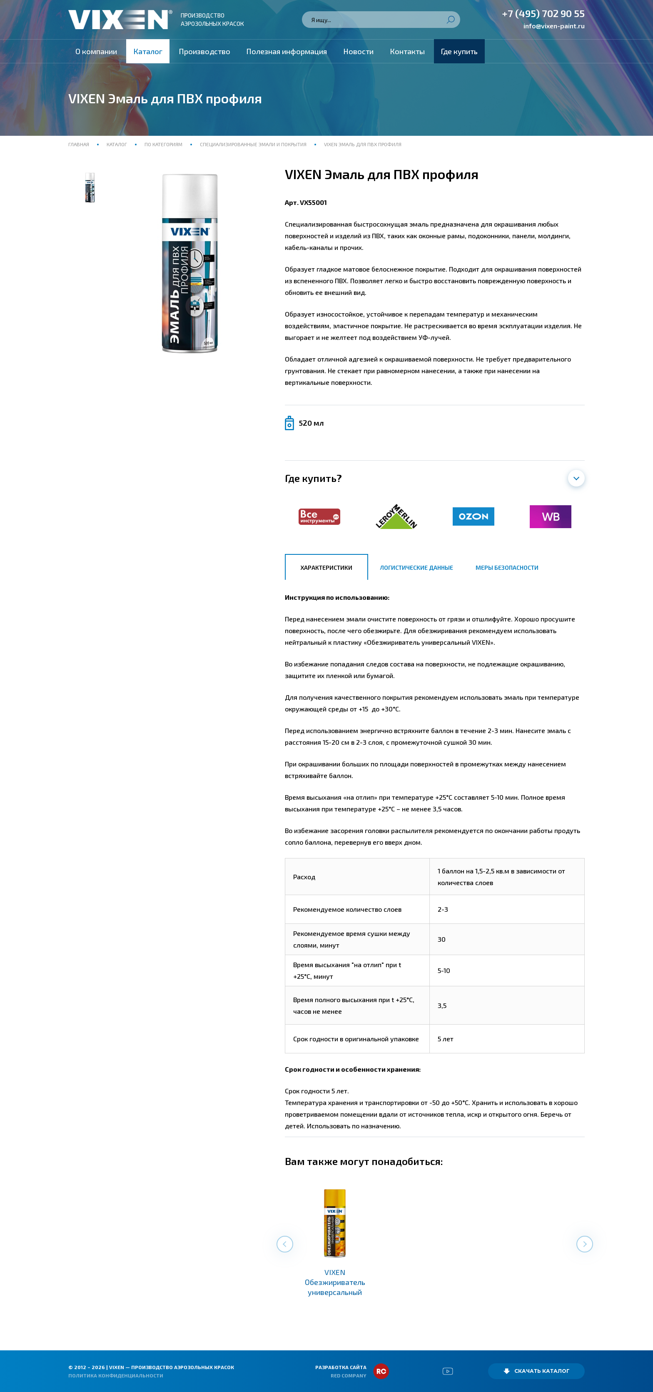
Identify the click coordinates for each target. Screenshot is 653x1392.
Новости (358, 51)
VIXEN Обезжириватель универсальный (335, 1282)
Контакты (407, 51)
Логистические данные (416, 567)
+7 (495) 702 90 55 (543, 13)
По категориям (163, 144)
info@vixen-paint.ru (554, 26)
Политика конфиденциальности (115, 1375)
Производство (204, 51)
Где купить (459, 51)
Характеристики (326, 567)
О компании (96, 51)
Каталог (147, 51)
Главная (79, 144)
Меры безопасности (507, 567)
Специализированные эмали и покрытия (253, 144)
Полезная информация (286, 51)
